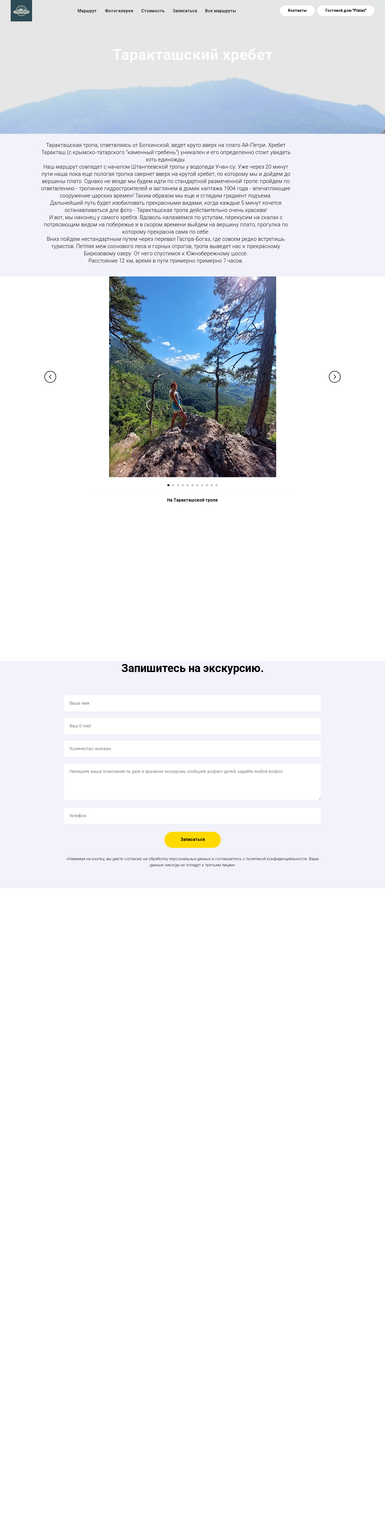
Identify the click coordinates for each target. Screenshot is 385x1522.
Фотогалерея (119, 10)
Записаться (185, 10)
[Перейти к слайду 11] (216, 485)
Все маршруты (220, 10)
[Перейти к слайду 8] (202, 485)
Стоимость (153, 10)
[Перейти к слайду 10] (212, 485)
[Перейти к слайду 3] (178, 485)
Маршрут (87, 10)
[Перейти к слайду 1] (168, 485)
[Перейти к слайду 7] (197, 485)
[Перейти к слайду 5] (188, 485)
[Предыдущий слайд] (50, 377)
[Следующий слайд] (335, 377)
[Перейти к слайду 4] (183, 485)
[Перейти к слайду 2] (173, 485)
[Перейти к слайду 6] (192, 485)
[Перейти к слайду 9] (207, 485)
